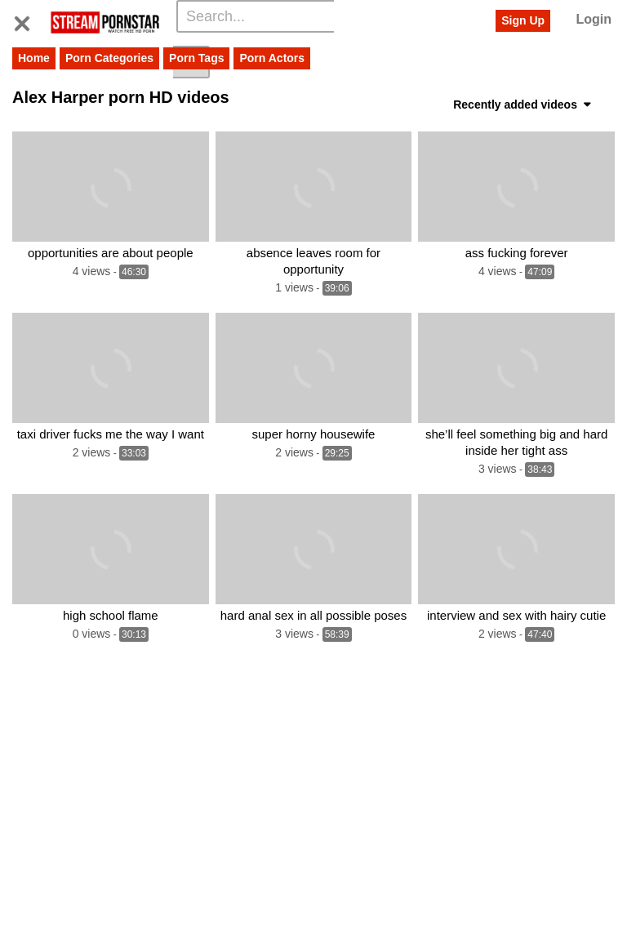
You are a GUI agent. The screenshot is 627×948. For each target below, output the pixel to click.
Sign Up (523, 20)
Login (593, 19)
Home (34, 58)
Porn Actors (272, 58)
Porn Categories (109, 58)
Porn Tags (196, 58)
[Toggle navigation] (28, 20)
